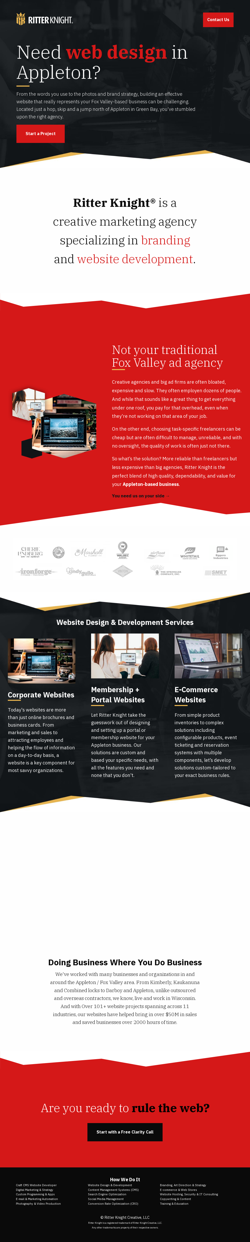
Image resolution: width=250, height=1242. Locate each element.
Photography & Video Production (38, 1203)
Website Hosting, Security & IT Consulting (189, 1194)
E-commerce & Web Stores (178, 1190)
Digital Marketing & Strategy (34, 1190)
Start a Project (41, 133)
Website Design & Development (110, 1185)
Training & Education (174, 1203)
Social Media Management (106, 1199)
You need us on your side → (141, 496)
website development (135, 258)
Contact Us (218, 19)
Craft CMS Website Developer (36, 1185)
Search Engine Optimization (107, 1194)
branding (165, 240)
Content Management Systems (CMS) (113, 1190)
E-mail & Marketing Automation (37, 1199)
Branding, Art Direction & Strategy (183, 1185)
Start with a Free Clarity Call (125, 1132)
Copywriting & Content (175, 1199)
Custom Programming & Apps (35, 1194)
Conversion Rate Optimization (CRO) (113, 1203)
